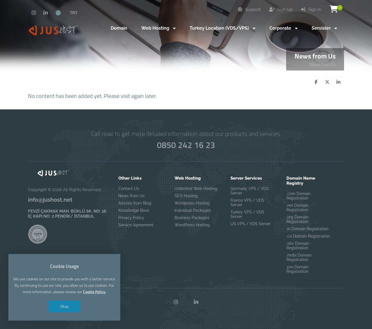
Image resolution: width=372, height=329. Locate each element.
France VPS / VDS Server (247, 202)
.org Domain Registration (297, 219)
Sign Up (281, 9)
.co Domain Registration (308, 236)
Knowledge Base (133, 210)
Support (249, 9)
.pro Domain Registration (297, 269)
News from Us (322, 64)
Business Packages (192, 217)
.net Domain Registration (297, 207)
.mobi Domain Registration (299, 257)
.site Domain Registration (297, 245)
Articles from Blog (134, 203)
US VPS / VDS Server (250, 224)
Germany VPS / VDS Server (249, 190)
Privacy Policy (131, 217)
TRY (73, 12)
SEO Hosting (186, 196)
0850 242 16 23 (186, 144)
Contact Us (128, 188)
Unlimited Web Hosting (196, 188)
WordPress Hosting (192, 225)
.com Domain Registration (298, 195)
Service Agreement (135, 225)
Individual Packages (193, 210)
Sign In (311, 9)
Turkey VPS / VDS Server (247, 214)
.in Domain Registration (307, 229)
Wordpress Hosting (192, 203)
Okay (64, 306)
